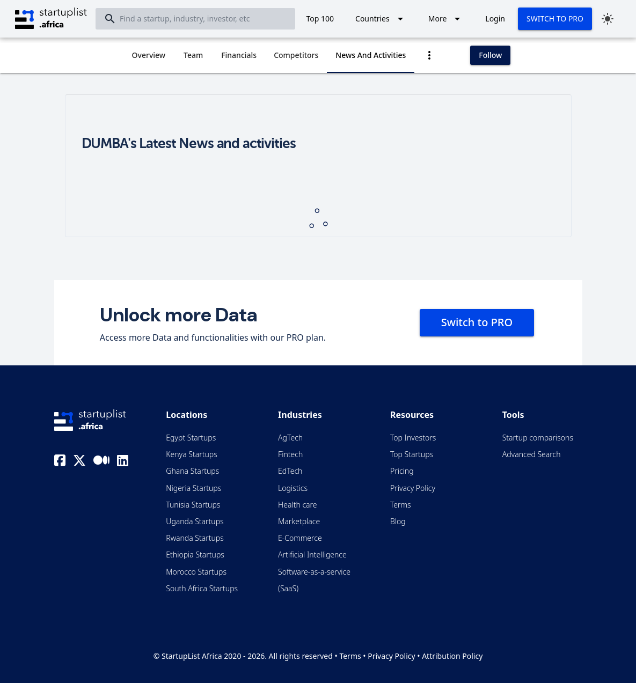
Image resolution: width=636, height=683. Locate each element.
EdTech (290, 471)
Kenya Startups (191, 454)
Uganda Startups (194, 521)
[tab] (148, 55)
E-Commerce (300, 538)
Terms (400, 505)
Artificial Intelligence (312, 554)
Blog (398, 521)
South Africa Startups (202, 588)
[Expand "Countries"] (381, 19)
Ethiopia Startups (195, 554)
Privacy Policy (412, 488)
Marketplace (299, 521)
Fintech (290, 454)
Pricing (402, 471)
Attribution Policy (452, 656)
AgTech (290, 437)
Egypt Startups (191, 437)
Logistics (293, 488)
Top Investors (413, 437)
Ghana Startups (192, 471)
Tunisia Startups (193, 505)
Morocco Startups (196, 572)
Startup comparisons (537, 437)
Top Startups (411, 454)
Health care (297, 505)
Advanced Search (531, 454)
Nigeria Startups (193, 488)
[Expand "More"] (446, 19)
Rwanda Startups (195, 538)
